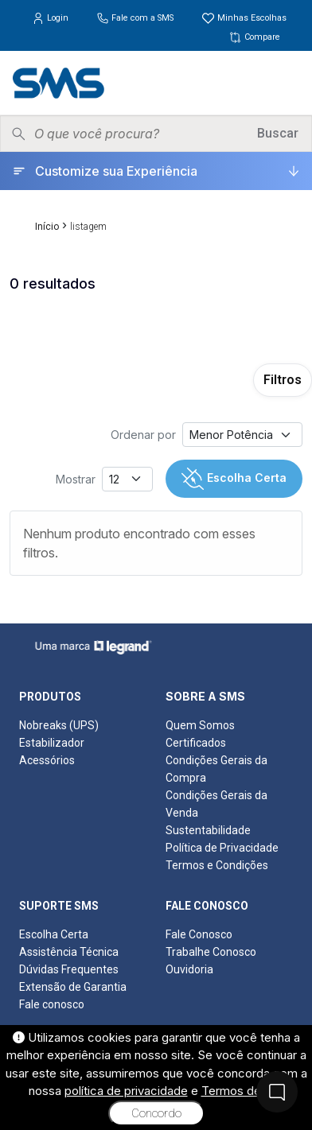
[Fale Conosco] (277, 1092)
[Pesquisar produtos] (140, 133)
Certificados (196, 742)
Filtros (282, 379)
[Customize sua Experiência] (156, 171)
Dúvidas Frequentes (69, 969)
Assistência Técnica (69, 952)
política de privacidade (126, 1090)
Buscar (277, 133)
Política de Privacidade (222, 847)
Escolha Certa (234, 479)
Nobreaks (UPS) (59, 725)
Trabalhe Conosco (211, 952)
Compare (254, 37)
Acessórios (47, 760)
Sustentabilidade (208, 830)
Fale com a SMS (136, 18)
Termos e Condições (217, 865)
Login (51, 18)
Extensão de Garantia (73, 986)
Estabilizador (51, 742)
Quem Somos (200, 725)
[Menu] (287, 82)
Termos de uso (242, 1090)
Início (47, 226)
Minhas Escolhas (244, 18)
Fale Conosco (199, 934)
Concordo (156, 1113)
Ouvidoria (189, 969)
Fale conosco (51, 1004)
